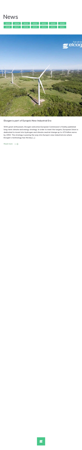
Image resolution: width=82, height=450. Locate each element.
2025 (7, 23)
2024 (17, 23)
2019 (62, 23)
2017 (17, 27)
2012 (53, 27)
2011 (62, 27)
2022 (35, 23)
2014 (44, 27)
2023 (26, 23)
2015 (35, 27)
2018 (7, 27)
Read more (8, 144)
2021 (44, 23)
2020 (53, 23)
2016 (26, 27)
